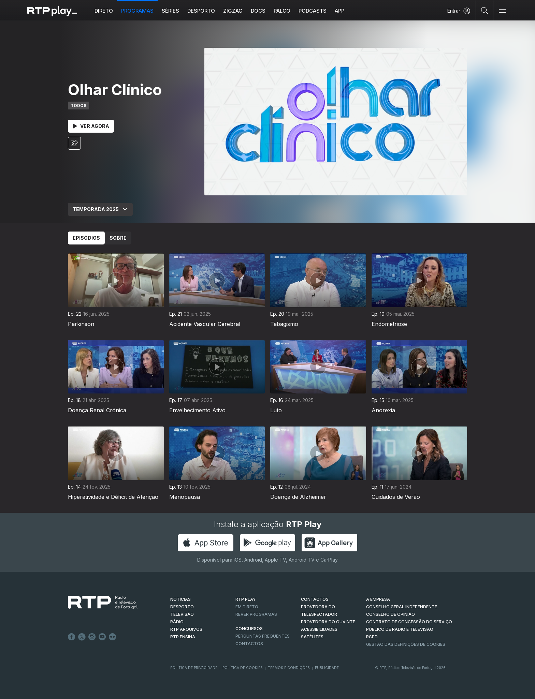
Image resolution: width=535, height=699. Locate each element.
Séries (170, 11)
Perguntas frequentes (262, 636)
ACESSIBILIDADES (319, 629)
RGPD (372, 636)
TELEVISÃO (182, 614)
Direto (104, 11)
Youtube (102, 637)
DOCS (258, 11)
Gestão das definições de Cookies (405, 644)
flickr (112, 637)
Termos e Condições (289, 668)
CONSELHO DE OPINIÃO (390, 614)
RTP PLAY (245, 599)
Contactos (249, 643)
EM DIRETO (246, 606)
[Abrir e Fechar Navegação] (502, 11)
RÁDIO (177, 621)
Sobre (118, 238)
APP (339, 11)
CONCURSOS (249, 628)
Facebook (71, 637)
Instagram (92, 637)
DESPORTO (182, 606)
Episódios (86, 238)
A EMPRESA (378, 599)
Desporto (201, 11)
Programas (137, 11)
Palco (282, 11)
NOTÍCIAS (180, 599)
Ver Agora (91, 126)
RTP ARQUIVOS (186, 629)
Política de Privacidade (193, 668)
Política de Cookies (242, 668)
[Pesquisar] (484, 10)
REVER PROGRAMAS (256, 614)
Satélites (312, 636)
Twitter (82, 637)
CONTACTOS (315, 599)
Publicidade (327, 668)
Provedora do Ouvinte (328, 621)
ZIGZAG (233, 11)
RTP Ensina (182, 636)
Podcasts (313, 11)
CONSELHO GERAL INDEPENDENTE (401, 606)
